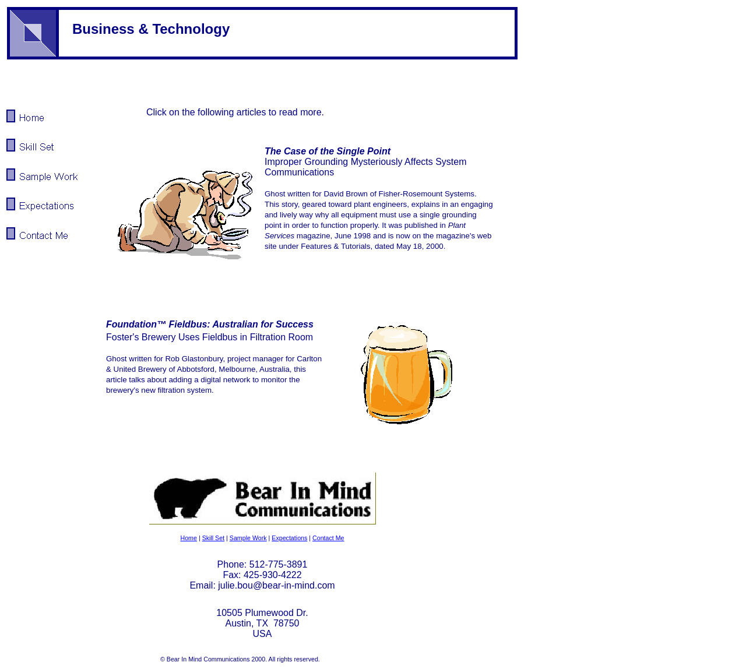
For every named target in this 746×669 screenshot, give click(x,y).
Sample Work (248, 537)
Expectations (289, 537)
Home (188, 537)
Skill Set (213, 537)
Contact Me (328, 537)
